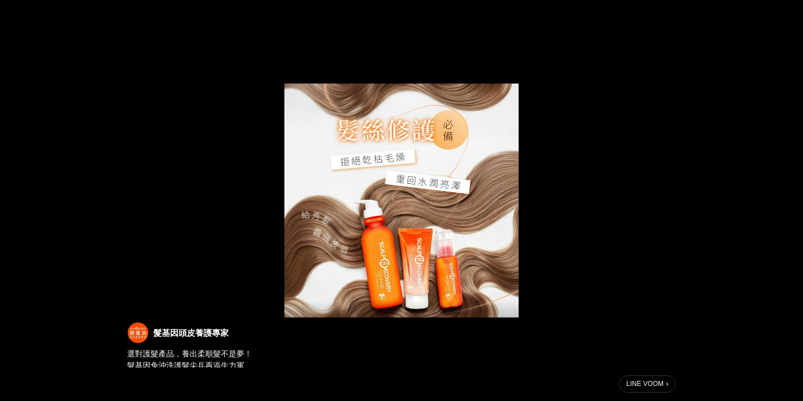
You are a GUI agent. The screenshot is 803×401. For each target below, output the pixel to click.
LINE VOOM (645, 384)
